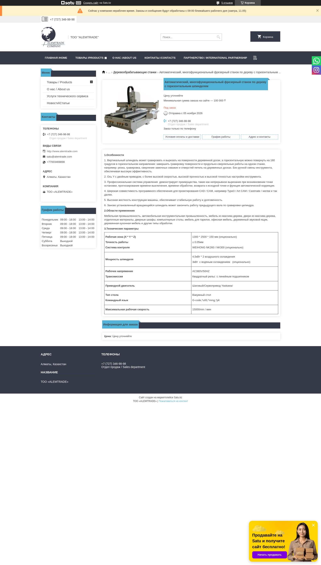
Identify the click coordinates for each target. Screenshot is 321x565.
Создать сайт (90, 2)
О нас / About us (58, 89)
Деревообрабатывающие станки (134, 72)
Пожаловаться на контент (173, 401)
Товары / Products (59, 82)
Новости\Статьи (58, 103)
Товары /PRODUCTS (89, 57)
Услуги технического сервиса (67, 96)
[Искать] (218, 37)
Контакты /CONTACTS (160, 57)
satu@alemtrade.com (59, 156)
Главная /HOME (56, 57)
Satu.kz (178, 397)
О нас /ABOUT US (124, 57)
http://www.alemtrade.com (62, 151)
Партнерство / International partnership (215, 57)
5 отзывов (227, 2)
